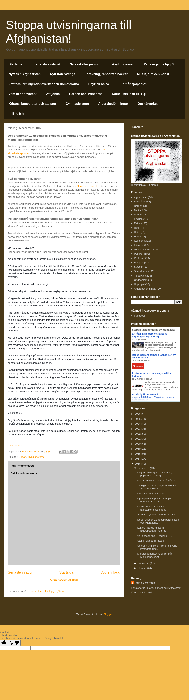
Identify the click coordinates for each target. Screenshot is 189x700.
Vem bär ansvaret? (23, 94)
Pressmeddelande (15, 446)
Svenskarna (141, 271)
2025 (138, 418)
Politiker (138, 253)
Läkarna (138, 245)
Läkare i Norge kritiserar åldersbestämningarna (151, 529)
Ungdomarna (141, 280)
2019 (138, 448)
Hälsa (137, 236)
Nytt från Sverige (62, 74)
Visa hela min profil (142, 592)
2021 (138, 438)
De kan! (138, 210)
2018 (138, 453)
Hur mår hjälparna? (133, 84)
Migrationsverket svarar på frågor (156, 480)
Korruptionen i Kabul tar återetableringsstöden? (151, 508)
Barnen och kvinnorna (86, 94)
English (138, 218)
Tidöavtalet (140, 275)
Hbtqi (137, 227)
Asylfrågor (140, 201)
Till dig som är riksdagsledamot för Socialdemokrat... (156, 487)
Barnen (138, 205)
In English (16, 113)
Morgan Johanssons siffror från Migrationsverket (154, 555)
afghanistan (140, 197)
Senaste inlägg (20, 572)
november (144, 563)
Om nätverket (147, 103)
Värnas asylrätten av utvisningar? (156, 514)
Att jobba (53, 94)
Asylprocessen (123, 64)
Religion (138, 262)
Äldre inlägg (110, 572)
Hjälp (137, 232)
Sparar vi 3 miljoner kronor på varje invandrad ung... (157, 547)
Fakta (137, 223)
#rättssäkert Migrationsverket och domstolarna (44, 84)
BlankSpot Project (86, 186)
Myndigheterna (36, 456)
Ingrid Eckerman (145, 582)
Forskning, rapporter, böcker (106, 74)
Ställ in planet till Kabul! (150, 540)
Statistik (138, 266)
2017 (138, 458)
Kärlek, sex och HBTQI (129, 94)
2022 (138, 433)
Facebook (139, 315)
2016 (138, 463)
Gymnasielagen (77, 103)
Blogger (108, 614)
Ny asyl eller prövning (86, 64)
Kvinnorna (140, 240)
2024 (138, 423)
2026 (138, 413)
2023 (138, 428)
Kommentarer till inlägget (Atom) (46, 591)
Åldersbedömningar (113, 103)
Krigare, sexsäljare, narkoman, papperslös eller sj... (154, 474)
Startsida (15, 64)
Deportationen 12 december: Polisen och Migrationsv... (158, 521)
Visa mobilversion (64, 580)
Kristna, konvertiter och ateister (32, 103)
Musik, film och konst (153, 74)
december (144, 468)
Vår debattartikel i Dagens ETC (154, 535)
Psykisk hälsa (98, 84)
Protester (139, 258)
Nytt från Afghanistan (25, 74)
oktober (142, 568)
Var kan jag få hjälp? (159, 64)
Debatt (22, 456)
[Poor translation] (14, 643)
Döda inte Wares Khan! (150, 493)
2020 (138, 443)
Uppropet (139, 284)
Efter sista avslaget (46, 64)
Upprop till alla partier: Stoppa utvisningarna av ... (154, 500)
